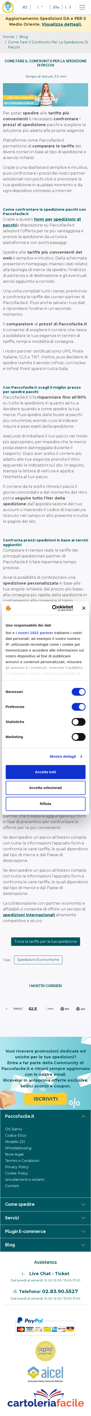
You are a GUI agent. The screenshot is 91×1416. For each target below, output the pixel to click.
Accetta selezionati (45, 788)
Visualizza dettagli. (62, 24)
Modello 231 (15, 1142)
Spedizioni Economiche (38, 959)
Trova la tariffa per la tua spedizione (45, 941)
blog (23, 37)
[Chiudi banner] (83, 608)
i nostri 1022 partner (34, 633)
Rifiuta (45, 804)
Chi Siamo (13, 1129)
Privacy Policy (17, 1167)
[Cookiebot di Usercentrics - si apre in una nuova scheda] (54, 608)
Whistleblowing (18, 1148)
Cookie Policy (16, 1173)
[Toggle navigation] (82, 7)
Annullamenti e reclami (24, 1179)
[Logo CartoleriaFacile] (45, 1397)
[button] (40, 7)
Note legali (14, 1154)
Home (8, 37)
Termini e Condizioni (22, 1161)
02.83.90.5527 (60, 1291)
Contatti (12, 1186)
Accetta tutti (45, 772)
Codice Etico (15, 1135)
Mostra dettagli (63, 756)
